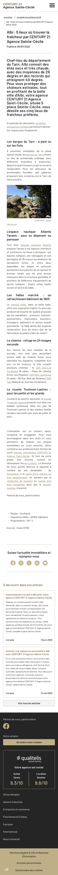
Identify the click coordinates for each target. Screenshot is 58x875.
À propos (8, 824)
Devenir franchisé (12, 801)
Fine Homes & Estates (15, 816)
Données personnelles (29, 862)
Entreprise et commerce (16, 809)
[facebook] (6, 726)
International (10, 831)
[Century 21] (18, 6)
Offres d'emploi (11, 794)
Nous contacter (11, 839)
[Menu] (52, 5)
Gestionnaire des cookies (29, 870)
